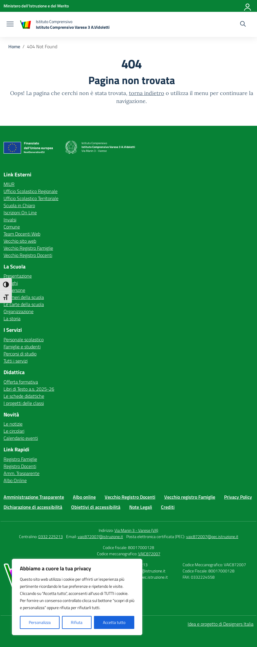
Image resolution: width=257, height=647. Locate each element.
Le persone (14, 290)
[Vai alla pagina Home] (14, 46)
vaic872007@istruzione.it (100, 536)
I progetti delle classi (24, 403)
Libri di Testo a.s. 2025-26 (29, 388)
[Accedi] (247, 6)
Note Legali (140, 507)
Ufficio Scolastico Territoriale (31, 198)
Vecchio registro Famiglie (189, 496)
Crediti (168, 507)
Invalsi (10, 219)
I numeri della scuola (24, 297)
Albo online (84, 496)
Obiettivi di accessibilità (95, 507)
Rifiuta (76, 622)
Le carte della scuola (24, 304)
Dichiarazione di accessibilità (33, 507)
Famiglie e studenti (22, 346)
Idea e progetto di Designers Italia (220, 623)
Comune (12, 226)
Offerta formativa (21, 381)
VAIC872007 (149, 554)
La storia (12, 318)
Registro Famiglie (20, 459)
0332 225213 (50, 536)
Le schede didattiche (24, 396)
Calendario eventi (21, 438)
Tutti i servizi (16, 360)
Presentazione (18, 275)
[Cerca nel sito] (243, 24)
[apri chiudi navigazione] (10, 24)
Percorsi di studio (20, 353)
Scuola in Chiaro (19, 205)
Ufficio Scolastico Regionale (31, 191)
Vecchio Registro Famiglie (28, 248)
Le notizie (13, 423)
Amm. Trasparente (21, 473)
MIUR (9, 184)
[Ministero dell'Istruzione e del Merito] (36, 6)
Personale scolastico (24, 339)
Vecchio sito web (20, 240)
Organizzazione (18, 311)
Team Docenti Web (22, 233)
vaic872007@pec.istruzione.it (212, 536)
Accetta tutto (114, 622)
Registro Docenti (20, 466)
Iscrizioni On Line (20, 212)
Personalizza (40, 622)
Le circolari (14, 430)
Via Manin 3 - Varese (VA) (136, 530)
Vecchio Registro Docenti (28, 255)
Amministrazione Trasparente (34, 496)
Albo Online (15, 480)
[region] (77, 597)
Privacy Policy (238, 496)
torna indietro (146, 93)
